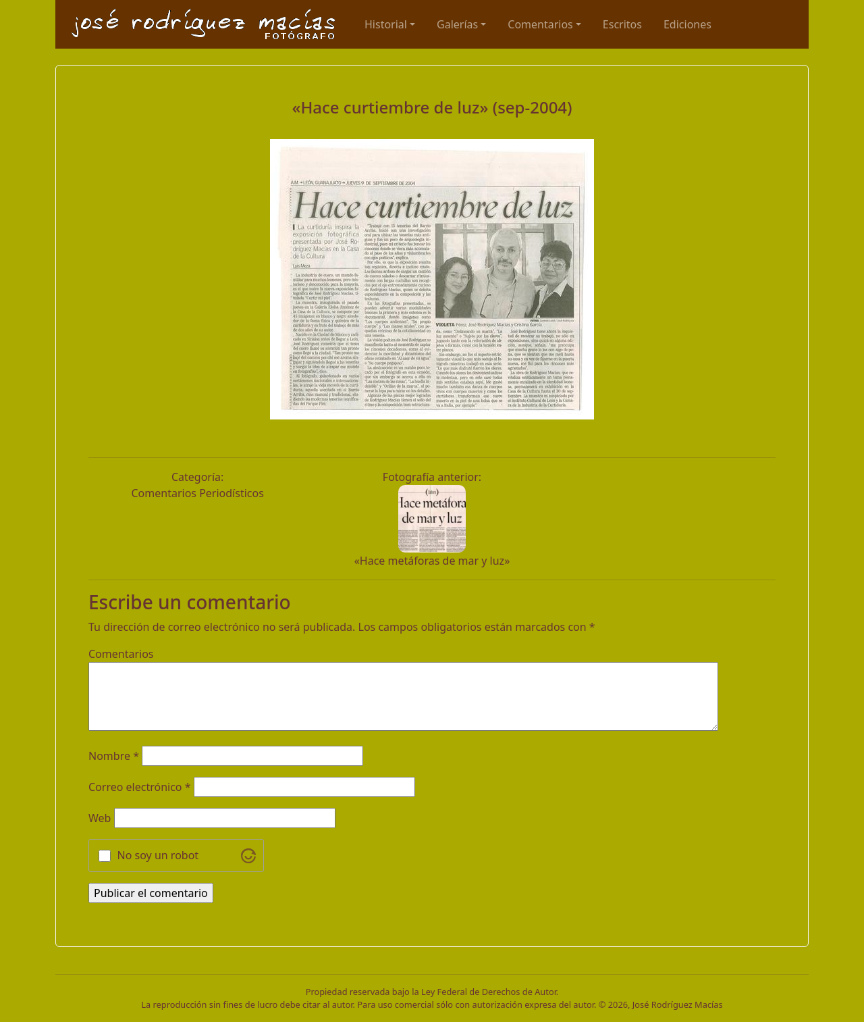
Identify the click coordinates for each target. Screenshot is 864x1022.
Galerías (457, 24)
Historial (385, 24)
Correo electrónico (139, 787)
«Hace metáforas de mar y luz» (432, 560)
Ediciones (687, 24)
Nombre (113, 755)
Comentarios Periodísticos (197, 493)
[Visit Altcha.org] (248, 855)
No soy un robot (158, 855)
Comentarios (540, 24)
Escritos (622, 24)
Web (99, 818)
